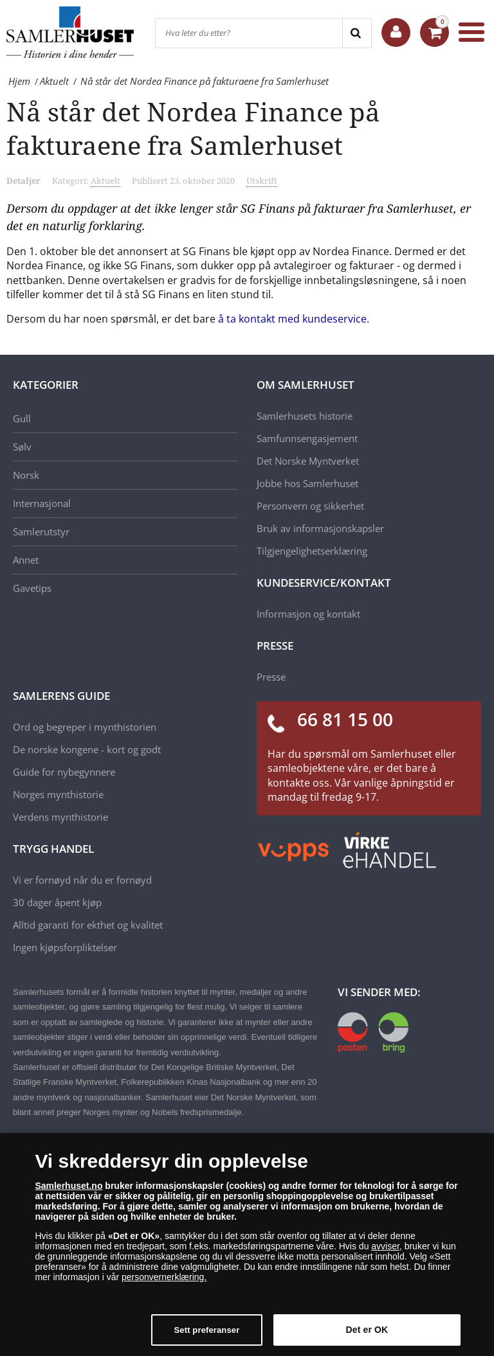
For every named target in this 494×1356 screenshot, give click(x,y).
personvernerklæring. (164, 1277)
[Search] (356, 33)
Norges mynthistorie (58, 794)
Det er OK (367, 1330)
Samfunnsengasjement (307, 438)
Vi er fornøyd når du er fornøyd (82, 879)
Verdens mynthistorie (60, 816)
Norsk (26, 474)
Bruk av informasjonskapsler (320, 528)
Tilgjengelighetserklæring (312, 550)
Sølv (22, 446)
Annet (26, 559)
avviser (385, 1246)
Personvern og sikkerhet (310, 505)
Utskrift (261, 180)
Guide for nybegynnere (64, 771)
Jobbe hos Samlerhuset (307, 483)
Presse (271, 676)
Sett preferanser (207, 1330)
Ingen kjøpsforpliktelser (65, 947)
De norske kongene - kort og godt (87, 749)
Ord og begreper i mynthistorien (84, 726)
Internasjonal (42, 503)
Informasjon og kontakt (308, 613)
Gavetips (32, 588)
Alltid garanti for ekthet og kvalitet (88, 924)
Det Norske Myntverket (308, 460)
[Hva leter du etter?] (249, 33)
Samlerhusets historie (304, 415)
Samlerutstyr (41, 531)
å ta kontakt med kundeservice (292, 319)
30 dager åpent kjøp (57, 902)
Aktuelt (105, 180)
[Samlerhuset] (70, 32)
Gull (22, 418)
